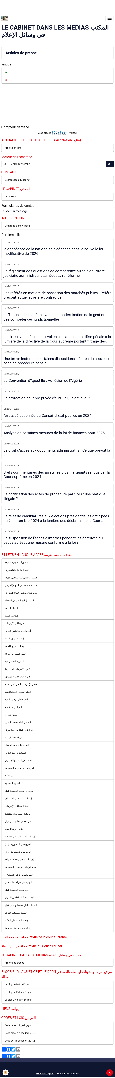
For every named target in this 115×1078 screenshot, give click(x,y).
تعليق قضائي (11, 714)
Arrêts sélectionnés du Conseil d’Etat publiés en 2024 (47, 415)
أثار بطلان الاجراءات (14, 623)
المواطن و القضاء (13, 707)
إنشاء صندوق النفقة (14, 638)
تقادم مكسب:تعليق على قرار (19, 821)
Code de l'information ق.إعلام (20, 1040)
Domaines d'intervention (17, 225)
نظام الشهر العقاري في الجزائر (20, 730)
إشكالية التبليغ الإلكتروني (17, 570)
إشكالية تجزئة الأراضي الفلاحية (20, 836)
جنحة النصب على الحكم (16, 920)
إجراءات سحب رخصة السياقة (19, 859)
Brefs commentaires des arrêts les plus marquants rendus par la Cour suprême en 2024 (56, 474)
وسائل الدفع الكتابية (14, 646)
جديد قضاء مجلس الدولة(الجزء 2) (21, 592)
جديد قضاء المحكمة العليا (17, 890)
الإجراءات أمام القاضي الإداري (19, 897)
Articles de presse (21, 53)
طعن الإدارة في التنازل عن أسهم (21, 684)
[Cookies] (6, 1072)
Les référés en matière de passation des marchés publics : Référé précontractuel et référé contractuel (57, 295)
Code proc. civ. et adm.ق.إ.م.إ (20, 1033)
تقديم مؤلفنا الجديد (14, 829)
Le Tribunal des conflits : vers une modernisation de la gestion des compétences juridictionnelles (54, 317)
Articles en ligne (13, 148)
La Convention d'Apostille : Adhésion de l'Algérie (42, 380)
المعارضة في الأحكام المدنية (18, 737)
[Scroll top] (109, 1072)
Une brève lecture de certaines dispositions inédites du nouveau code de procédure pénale (56, 360)
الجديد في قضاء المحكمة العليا (19, 791)
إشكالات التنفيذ (12, 615)
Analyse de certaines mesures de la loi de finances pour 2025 (54, 433)
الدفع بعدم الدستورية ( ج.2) (18, 852)
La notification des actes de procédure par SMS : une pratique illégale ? (54, 496)
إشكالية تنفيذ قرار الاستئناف (18, 798)
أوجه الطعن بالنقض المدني (18, 631)
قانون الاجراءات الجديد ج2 (17, 676)
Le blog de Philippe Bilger (18, 992)
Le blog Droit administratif (18, 999)
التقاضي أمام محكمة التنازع (18, 722)
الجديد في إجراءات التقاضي (18, 882)
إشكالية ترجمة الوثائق (15, 753)
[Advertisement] (48, 6)
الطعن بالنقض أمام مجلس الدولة (21, 577)
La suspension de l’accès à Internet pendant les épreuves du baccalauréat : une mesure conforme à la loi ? (53, 540)
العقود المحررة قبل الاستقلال (19, 874)
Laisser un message (14, 211)
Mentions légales (45, 1073)
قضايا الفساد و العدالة (15, 653)
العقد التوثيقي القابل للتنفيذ (18, 692)
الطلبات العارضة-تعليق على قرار (21, 905)
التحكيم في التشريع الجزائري (19, 760)
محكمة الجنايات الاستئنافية (18, 814)
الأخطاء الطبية (12, 608)
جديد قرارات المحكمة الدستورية (20, 867)
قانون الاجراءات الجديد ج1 (17, 669)
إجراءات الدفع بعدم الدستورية (19, 768)
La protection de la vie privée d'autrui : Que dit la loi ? (46, 398)
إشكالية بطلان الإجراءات (17, 806)
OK (110, 164)
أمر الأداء (9, 775)
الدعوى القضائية (12, 783)
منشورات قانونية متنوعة (16, 562)
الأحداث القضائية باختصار (17, 745)
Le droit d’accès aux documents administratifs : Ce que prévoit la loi (56, 452)
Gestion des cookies (68, 1073)
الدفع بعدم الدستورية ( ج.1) (18, 844)
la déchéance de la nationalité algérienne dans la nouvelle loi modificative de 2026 (53, 251)
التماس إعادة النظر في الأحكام (19, 600)
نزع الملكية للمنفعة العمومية (18, 928)
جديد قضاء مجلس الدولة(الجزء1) (21, 585)
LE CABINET (11, 196)
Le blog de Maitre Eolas (17, 984)
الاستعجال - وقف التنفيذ (16, 699)
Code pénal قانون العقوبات (18, 1025)
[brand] (5, 18)
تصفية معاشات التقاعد (16, 913)
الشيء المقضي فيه (14, 661)
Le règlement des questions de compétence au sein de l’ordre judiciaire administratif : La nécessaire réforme (54, 273)
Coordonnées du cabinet (17, 180)
